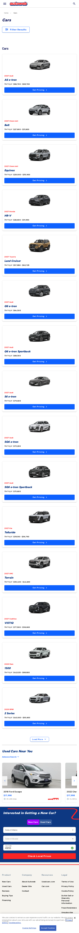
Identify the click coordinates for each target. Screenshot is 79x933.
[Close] (75, 918)
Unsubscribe (67, 912)
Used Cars (45, 822)
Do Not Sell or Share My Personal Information (67, 899)
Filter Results (16, 29)
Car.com (45, 886)
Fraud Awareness (69, 908)
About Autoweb (29, 881)
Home (6, 13)
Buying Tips (7, 895)
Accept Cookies (48, 928)
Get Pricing (39, 90)
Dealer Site (27, 886)
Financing (6, 900)
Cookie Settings (29, 928)
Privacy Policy (67, 886)
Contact (25, 891)
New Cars (33, 822)
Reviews (5, 891)
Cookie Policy (67, 891)
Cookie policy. (15, 922)
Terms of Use (67, 881)
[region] (39, 923)
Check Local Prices (39, 856)
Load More (39, 739)
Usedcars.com (48, 881)
